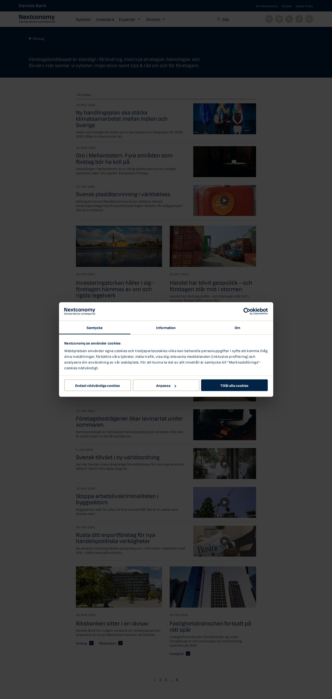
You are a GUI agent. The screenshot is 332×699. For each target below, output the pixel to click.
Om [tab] (237, 327)
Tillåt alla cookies (234, 385)
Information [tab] (166, 327)
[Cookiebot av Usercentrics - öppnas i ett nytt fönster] (247, 311)
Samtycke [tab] (95, 327)
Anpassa (166, 385)
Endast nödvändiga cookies (97, 385)
